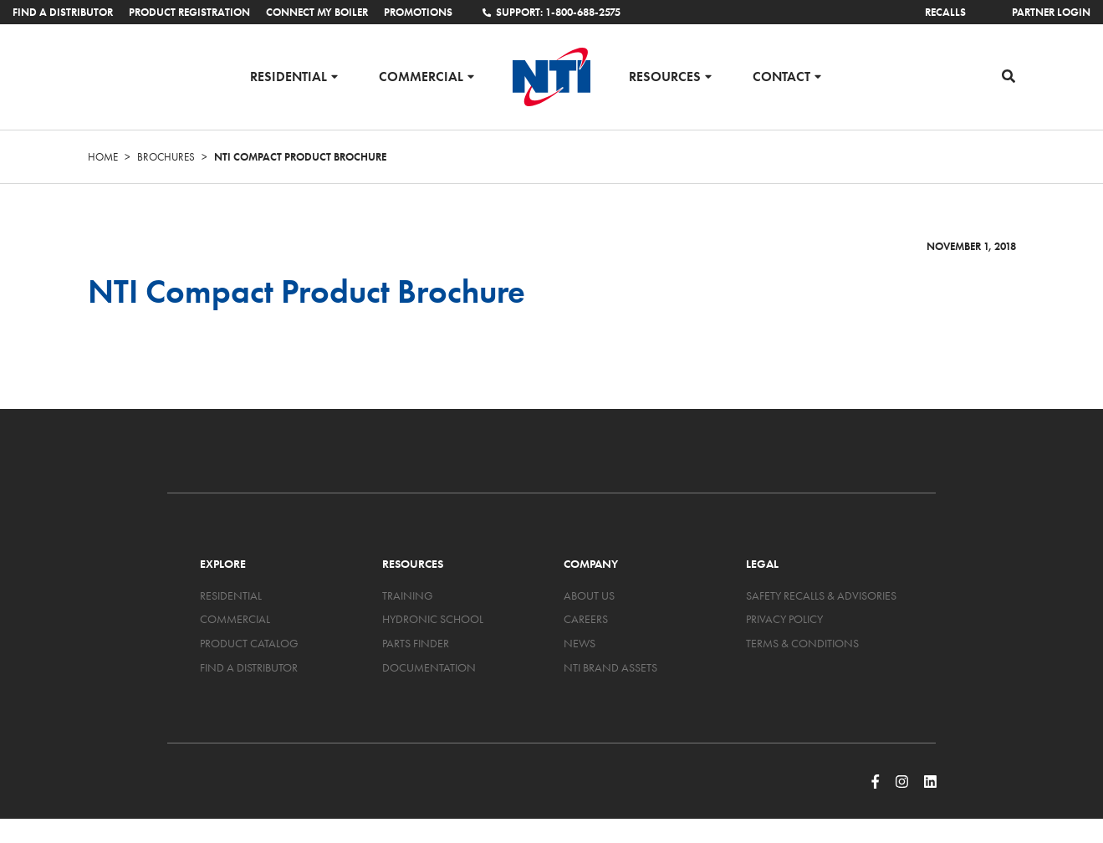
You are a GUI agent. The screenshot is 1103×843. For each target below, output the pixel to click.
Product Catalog (249, 643)
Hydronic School (432, 618)
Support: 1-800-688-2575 (551, 12)
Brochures (166, 157)
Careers (586, 618)
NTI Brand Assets (610, 667)
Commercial (421, 75)
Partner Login (1051, 12)
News (579, 643)
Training (407, 595)
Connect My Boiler (317, 12)
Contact (781, 75)
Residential (288, 75)
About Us (589, 595)
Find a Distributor (63, 12)
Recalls (945, 12)
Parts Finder (415, 643)
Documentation (429, 667)
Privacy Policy (784, 618)
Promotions (418, 12)
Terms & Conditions (802, 643)
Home (103, 157)
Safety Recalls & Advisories (821, 595)
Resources (665, 75)
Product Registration (189, 12)
